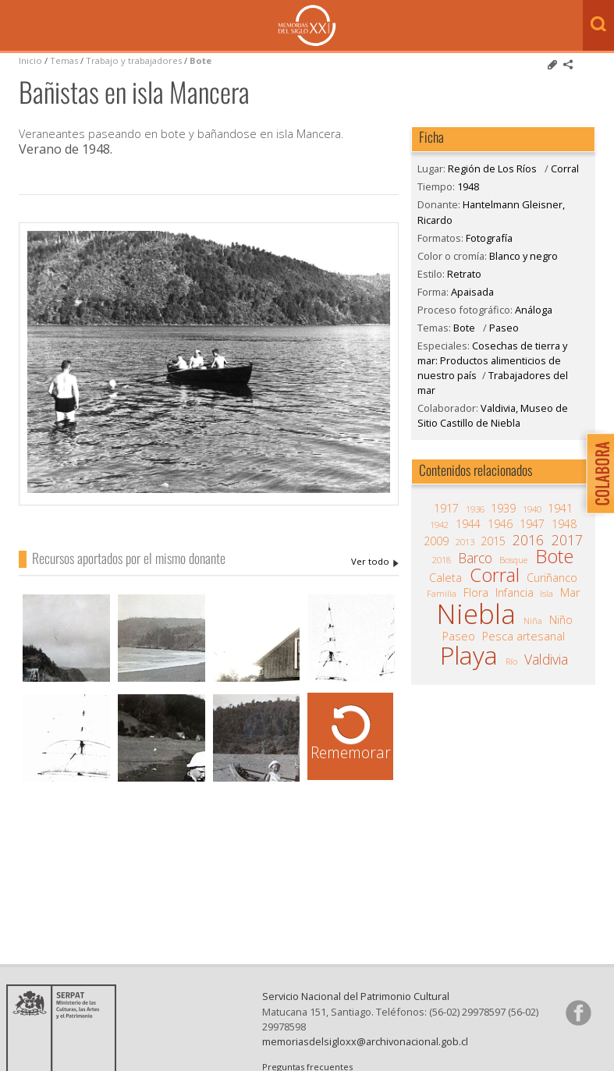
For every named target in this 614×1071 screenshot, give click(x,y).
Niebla (476, 613)
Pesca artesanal (523, 636)
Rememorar (351, 752)
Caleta (445, 578)
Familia (441, 593)
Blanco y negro (523, 256)
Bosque (513, 560)
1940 (532, 509)
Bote (200, 60)
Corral (565, 168)
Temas (64, 60)
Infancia (514, 593)
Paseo (504, 328)
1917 (446, 509)
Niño (561, 620)
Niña (532, 620)
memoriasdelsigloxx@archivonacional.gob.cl (365, 1041)
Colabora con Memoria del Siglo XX (596, 473)
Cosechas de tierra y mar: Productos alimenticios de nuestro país (492, 360)
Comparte (568, 65)
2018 (441, 560)
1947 (532, 524)
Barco (475, 558)
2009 (436, 541)
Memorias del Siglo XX (307, 25)
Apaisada (472, 292)
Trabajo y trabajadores (134, 60)
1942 (439, 524)
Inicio (30, 60)
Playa (469, 655)
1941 (560, 509)
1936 (475, 509)
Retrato (464, 274)
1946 (500, 524)
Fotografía (489, 238)
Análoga (533, 310)
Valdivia (546, 659)
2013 (465, 542)
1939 (503, 509)
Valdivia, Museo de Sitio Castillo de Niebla (492, 415)
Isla (546, 593)
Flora (475, 593)
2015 (493, 541)
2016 (528, 540)
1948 (468, 186)
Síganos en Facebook (578, 1012)
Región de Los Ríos (492, 168)
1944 (468, 524)
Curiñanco (552, 578)
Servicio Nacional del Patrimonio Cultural (355, 996)
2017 (567, 540)
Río (511, 661)
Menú (15, 26)
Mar (570, 593)
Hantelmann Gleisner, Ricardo (375, 562)
